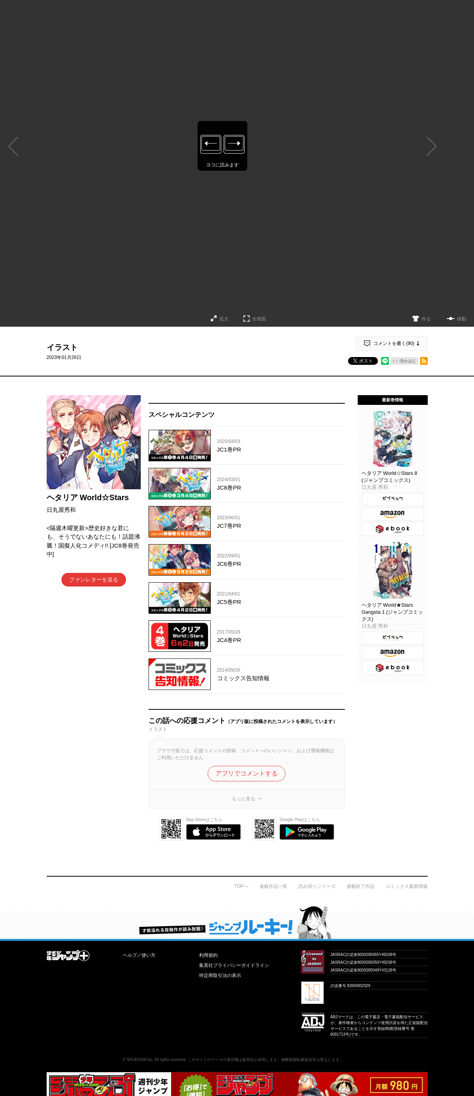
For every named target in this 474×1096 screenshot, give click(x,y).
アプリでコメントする (246, 773)
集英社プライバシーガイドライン (234, 965)
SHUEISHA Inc (140, 1059)
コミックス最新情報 (407, 886)
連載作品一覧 (273, 886)
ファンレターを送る (93, 579)
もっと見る (243, 799)
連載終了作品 (360, 886)
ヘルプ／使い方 (139, 955)
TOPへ (241, 886)
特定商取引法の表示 (220, 975)
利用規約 (208, 955)
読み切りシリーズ (317, 886)
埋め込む (407, 361)
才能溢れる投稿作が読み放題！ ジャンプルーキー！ (237, 922)
